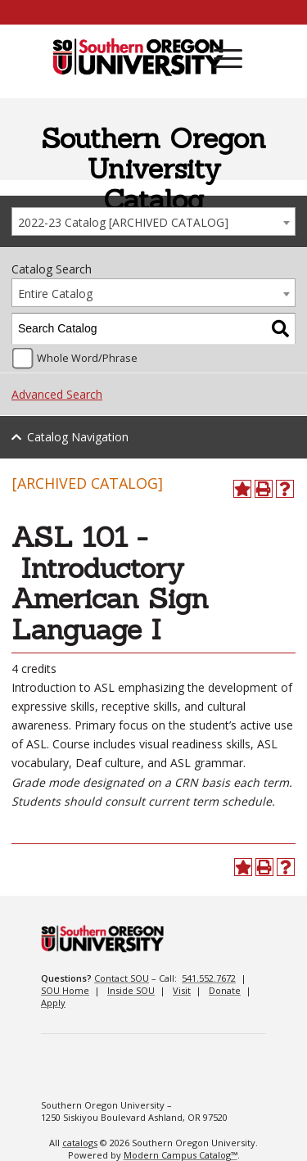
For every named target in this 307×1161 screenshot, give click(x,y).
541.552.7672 (209, 978)
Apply (53, 1002)
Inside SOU (131, 990)
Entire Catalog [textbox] (55, 293)
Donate (225, 990)
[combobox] (153, 221)
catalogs (79, 1142)
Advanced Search (56, 394)
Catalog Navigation (78, 437)
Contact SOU (121, 978)
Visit (182, 990)
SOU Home (65, 990)
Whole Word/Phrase (87, 358)
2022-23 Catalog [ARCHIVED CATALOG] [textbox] (123, 222)
